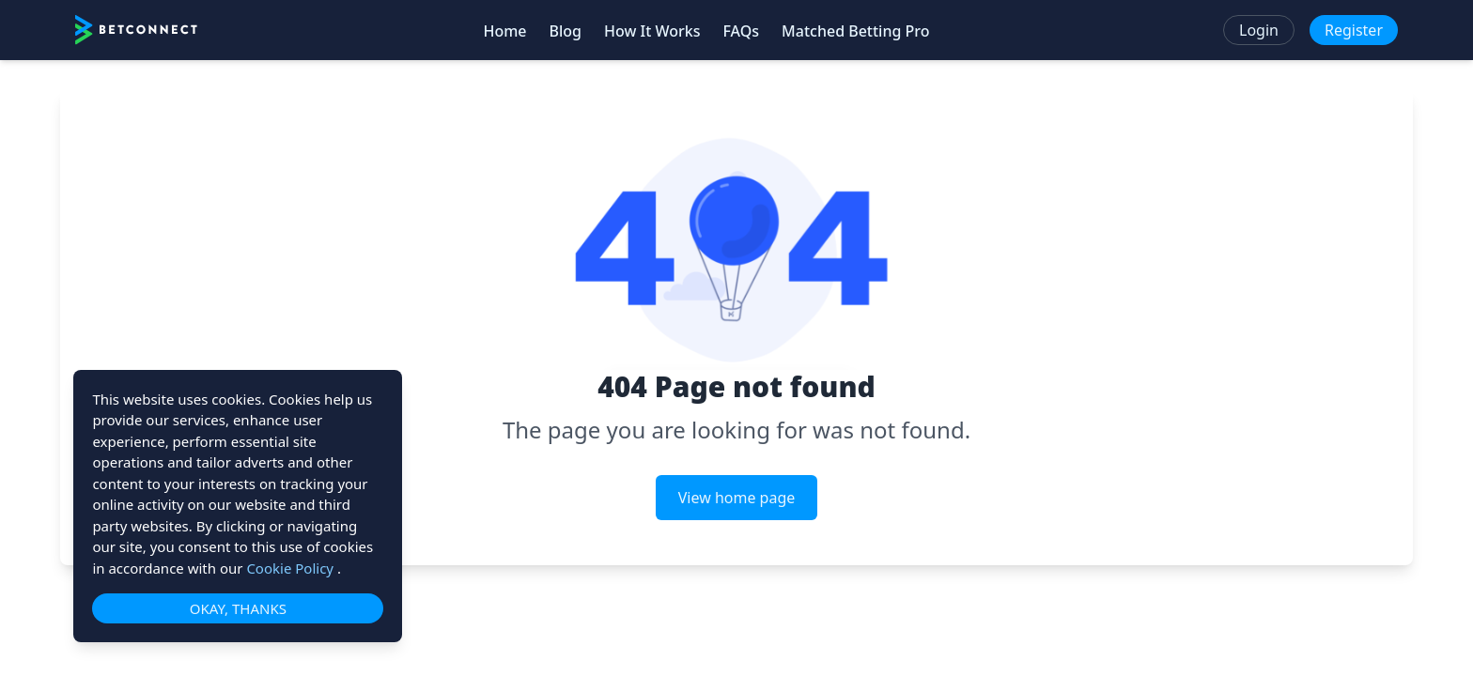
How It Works (652, 31)
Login (1259, 30)
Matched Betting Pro (855, 31)
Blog (565, 31)
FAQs (740, 31)
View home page (737, 497)
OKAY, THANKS (238, 608)
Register (1354, 30)
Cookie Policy (291, 568)
